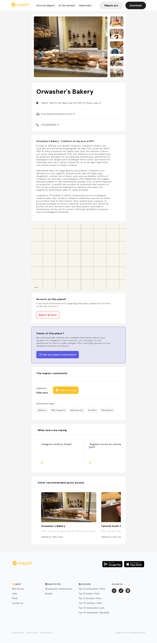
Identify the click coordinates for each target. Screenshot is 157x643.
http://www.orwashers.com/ (57, 114)
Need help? (85, 5)
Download (136, 5)
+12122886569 (49, 124)
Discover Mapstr (45, 5)
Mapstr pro (111, 5)
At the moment (67, 5)
